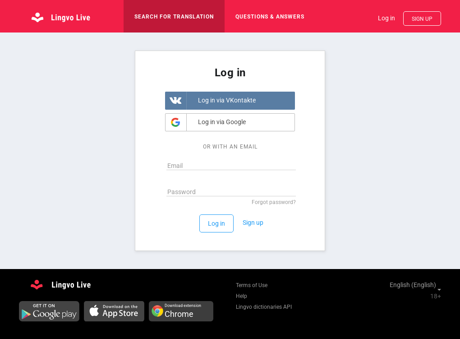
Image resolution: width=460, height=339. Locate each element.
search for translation (174, 17)
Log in (386, 18)
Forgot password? (274, 202)
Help (241, 296)
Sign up (422, 19)
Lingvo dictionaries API (264, 307)
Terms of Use (251, 285)
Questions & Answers (269, 17)
